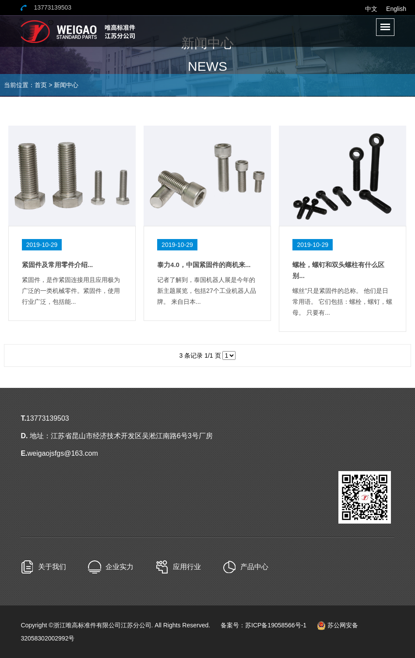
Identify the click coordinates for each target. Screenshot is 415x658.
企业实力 (120, 566)
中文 (371, 8)
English (396, 8)
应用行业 (187, 566)
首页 (41, 84)
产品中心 (254, 566)
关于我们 (52, 566)
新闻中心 (66, 84)
